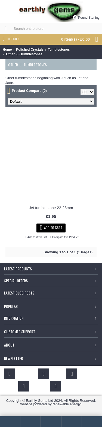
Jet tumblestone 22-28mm (51, 208)
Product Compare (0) (29, 91)
